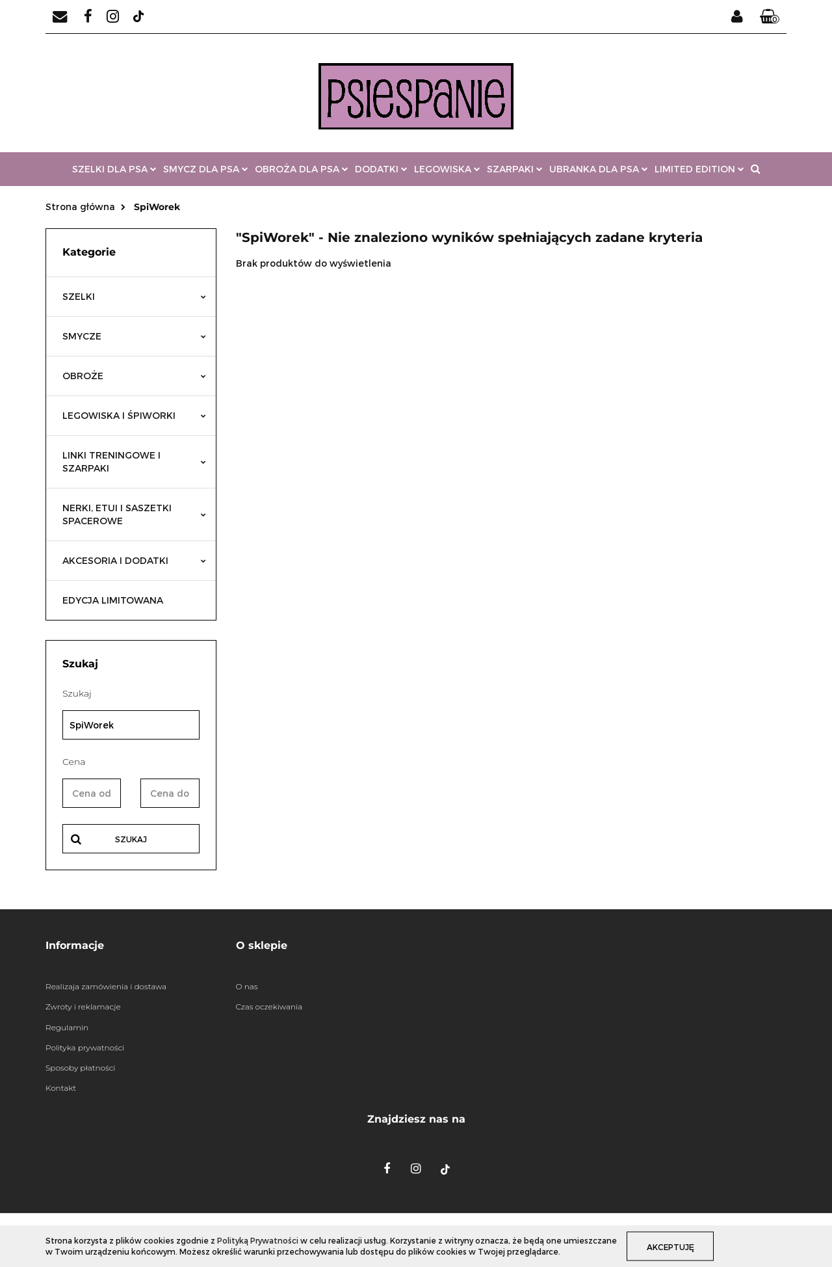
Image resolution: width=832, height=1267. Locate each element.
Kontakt (61, 1088)
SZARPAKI (515, 168)
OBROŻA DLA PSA (301, 168)
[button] (769, 17)
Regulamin (67, 1027)
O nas (247, 986)
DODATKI (381, 168)
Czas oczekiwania (269, 1006)
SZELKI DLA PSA (114, 168)
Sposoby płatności (80, 1068)
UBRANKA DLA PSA (598, 168)
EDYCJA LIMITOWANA (112, 600)
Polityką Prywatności (257, 1240)
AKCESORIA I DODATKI (134, 560)
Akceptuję (670, 1246)
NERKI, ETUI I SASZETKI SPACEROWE (134, 514)
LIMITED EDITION (699, 168)
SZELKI (134, 296)
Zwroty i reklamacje (83, 1006)
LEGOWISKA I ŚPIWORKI (134, 415)
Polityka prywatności (85, 1047)
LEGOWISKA (447, 168)
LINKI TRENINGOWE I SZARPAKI (134, 461)
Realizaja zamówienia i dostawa (106, 986)
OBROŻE (134, 375)
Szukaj (131, 839)
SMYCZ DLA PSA (205, 168)
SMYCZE (134, 335)
